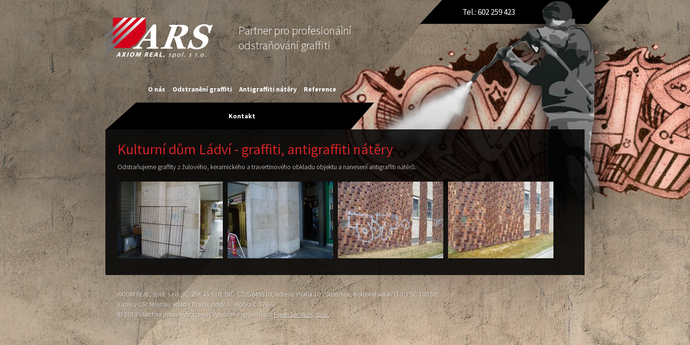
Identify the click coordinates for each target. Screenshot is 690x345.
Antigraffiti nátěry (268, 89)
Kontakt (242, 116)
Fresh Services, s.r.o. (301, 314)
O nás (156, 89)
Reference (320, 89)
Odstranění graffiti (202, 89)
